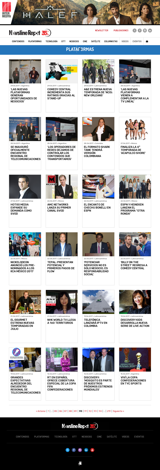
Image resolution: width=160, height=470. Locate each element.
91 (85, 411)
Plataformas (41, 436)
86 (60, 411)
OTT (74, 436)
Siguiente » (118, 411)
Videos (125, 41)
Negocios (87, 436)
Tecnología (60, 436)
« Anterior (41, 411)
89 (75, 411)
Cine (99, 436)
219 (109, 411)
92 (90, 411)
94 (100, 411)
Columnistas (111, 41)
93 (95, 411)
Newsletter (101, 30)
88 (70, 411)
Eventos (137, 41)
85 (55, 411)
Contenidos (22, 436)
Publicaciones (121, 30)
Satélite (112, 436)
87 (65, 411)
